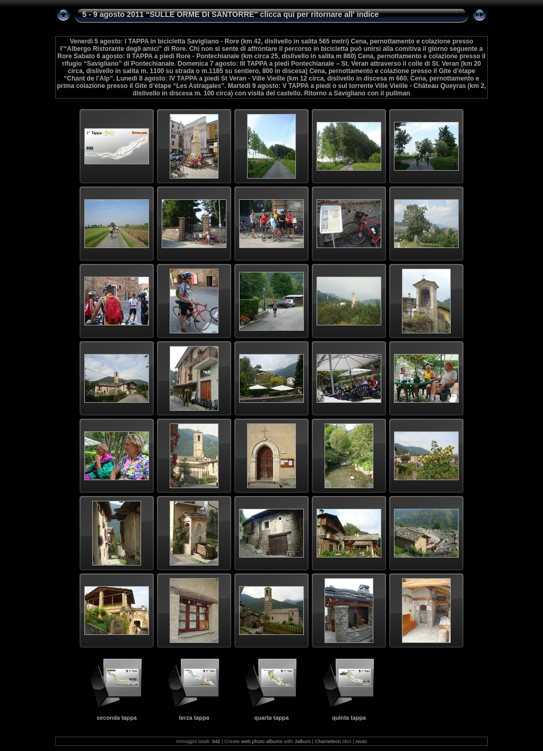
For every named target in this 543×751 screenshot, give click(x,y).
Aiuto (361, 741)
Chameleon (328, 741)
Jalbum (302, 741)
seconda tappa (117, 717)
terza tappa (194, 717)
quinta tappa (349, 717)
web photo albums (262, 741)
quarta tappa (272, 717)
